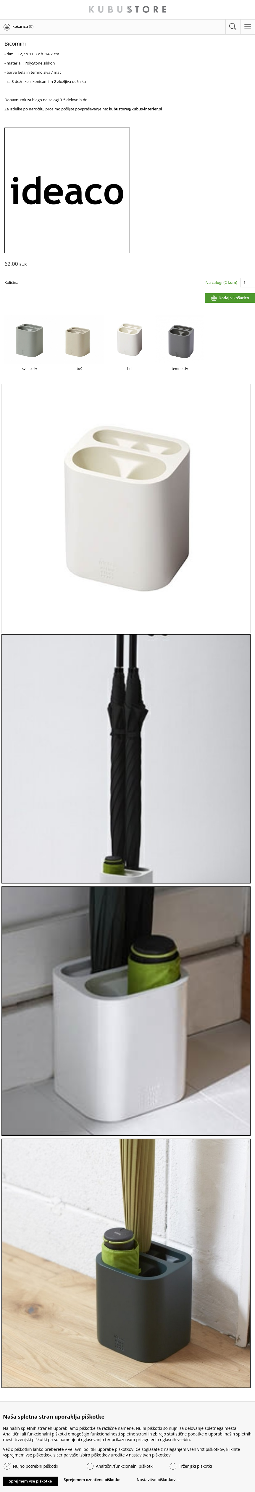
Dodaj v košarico (234, 297)
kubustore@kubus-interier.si (135, 109)
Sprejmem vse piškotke (30, 1481)
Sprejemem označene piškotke (92, 1479)
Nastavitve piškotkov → (158, 1479)
